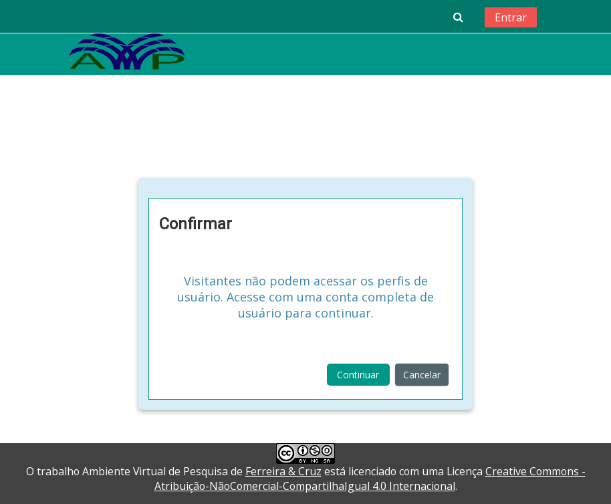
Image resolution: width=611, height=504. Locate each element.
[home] (127, 51)
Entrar (511, 17)
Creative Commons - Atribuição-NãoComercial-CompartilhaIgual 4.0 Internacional (370, 478)
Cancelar (422, 374)
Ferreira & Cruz (283, 471)
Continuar (358, 374)
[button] (457, 16)
